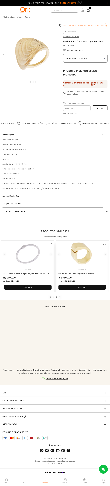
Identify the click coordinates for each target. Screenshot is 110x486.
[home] (25, 10)
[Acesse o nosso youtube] (52, 450)
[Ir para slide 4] (85, 269)
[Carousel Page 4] (35, 82)
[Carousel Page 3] (33, 82)
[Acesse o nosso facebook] (47, 450)
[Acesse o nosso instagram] (41, 450)
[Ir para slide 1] (26, 269)
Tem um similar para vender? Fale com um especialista (86, 92)
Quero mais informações (57, 378)
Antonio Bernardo (71, 36)
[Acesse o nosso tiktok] (63, 450)
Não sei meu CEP (69, 113)
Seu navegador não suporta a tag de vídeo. (55, 338)
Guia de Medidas (75, 50)
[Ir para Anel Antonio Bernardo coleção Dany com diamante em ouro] (27, 266)
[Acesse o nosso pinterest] (68, 450)
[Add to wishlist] (61, 26)
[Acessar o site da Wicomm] (50, 472)
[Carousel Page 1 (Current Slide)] (30, 82)
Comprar (28, 287)
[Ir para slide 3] (30, 269)
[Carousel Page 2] (32, 82)
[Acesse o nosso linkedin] (58, 450)
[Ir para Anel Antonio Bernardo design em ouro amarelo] (82, 266)
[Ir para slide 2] (28, 269)
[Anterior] (4, 254)
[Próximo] (51, 254)
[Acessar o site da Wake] (61, 472)
